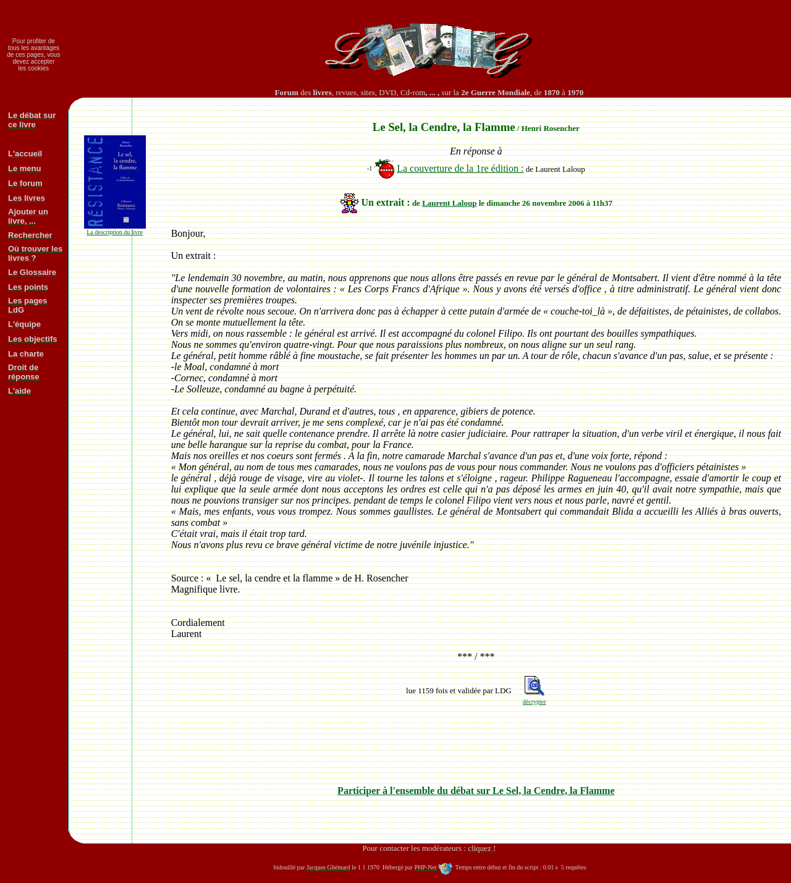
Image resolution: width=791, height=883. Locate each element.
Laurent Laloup (449, 203)
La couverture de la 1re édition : (460, 168)
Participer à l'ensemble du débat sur (475, 790)
